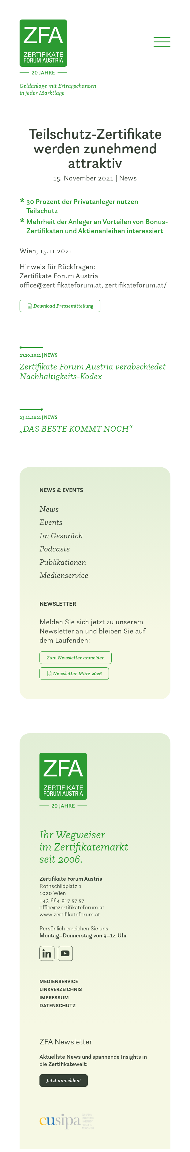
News (128, 178)
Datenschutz (58, 1008)
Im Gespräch (62, 537)
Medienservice (64, 576)
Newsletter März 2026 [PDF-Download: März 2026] (78, 675)
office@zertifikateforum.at (72, 909)
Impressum (55, 1000)
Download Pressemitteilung (64, 307)
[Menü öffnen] (161, 44)
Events (51, 523)
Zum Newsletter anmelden (76, 659)
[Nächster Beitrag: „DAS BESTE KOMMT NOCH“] (32, 410)
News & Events (62, 491)
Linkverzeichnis (61, 992)
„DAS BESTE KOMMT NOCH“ (76, 429)
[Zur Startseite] (44, 47)
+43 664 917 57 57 (62, 902)
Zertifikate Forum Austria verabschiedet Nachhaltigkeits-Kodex (93, 372)
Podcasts (55, 550)
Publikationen (63, 563)
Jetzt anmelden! (64, 1083)
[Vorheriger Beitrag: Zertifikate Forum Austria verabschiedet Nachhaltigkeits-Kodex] (32, 348)
